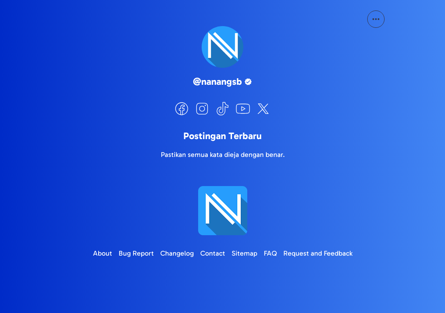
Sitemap (244, 253)
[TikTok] (222, 109)
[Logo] (222, 210)
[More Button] (376, 19)
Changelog (177, 253)
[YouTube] (243, 109)
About (102, 253)
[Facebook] (182, 109)
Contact (212, 253)
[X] (263, 109)
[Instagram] (202, 109)
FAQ (270, 253)
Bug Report (136, 253)
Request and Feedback (317, 253)
